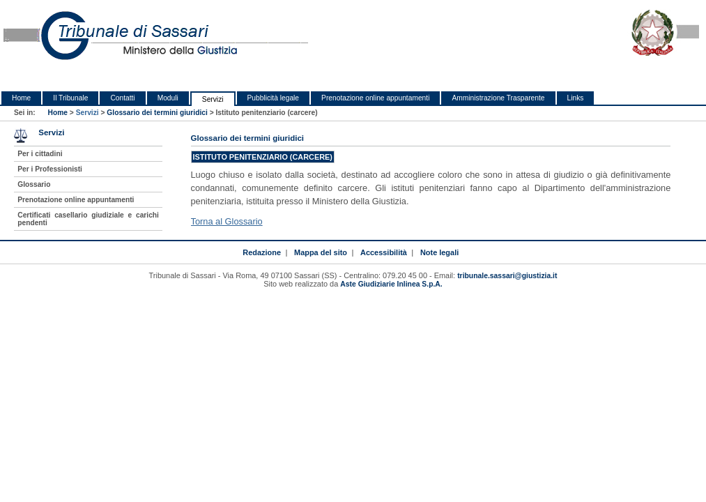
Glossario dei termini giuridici (157, 112)
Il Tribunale (70, 98)
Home (21, 98)
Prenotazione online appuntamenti (375, 98)
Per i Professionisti (49, 169)
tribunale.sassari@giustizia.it (507, 276)
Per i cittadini (39, 154)
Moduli (168, 98)
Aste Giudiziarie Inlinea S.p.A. (391, 284)
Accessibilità (383, 252)
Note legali (439, 252)
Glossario (33, 184)
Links (575, 98)
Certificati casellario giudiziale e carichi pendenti (88, 219)
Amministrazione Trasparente (498, 98)
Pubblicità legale (273, 98)
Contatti (122, 98)
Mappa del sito (320, 252)
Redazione (262, 252)
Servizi (213, 99)
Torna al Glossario (227, 221)
